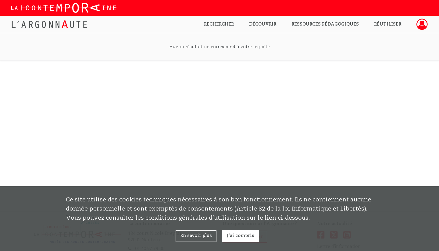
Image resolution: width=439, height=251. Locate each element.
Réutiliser (387, 24)
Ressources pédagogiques (325, 24)
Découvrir (262, 24)
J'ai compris (240, 236)
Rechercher (219, 24)
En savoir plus (196, 236)
